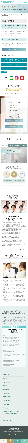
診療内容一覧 (7, 14)
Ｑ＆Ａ (21, 14)
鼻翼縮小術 (11, 64)
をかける (6, 174)
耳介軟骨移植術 (18, 65)
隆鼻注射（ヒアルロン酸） (10, 60)
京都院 (23, 145)
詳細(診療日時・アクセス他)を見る (14, 180)
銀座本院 (4, 145)
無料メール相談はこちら (14, 126)
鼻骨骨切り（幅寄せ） (4, 68)
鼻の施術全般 (4, 71)
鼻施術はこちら (15, 49)
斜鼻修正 (11, 67)
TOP (2, 14)
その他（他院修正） (24, 68)
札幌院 (11, 145)
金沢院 (17, 145)
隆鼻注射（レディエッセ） (17, 60)
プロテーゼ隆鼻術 (4, 60)
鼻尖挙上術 (4, 64)
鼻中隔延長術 (24, 64)
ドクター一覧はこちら (18, 249)
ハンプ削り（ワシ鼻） (17, 68)
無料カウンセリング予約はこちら (14, 120)
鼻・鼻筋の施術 (15, 14)
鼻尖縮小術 (24, 59)
